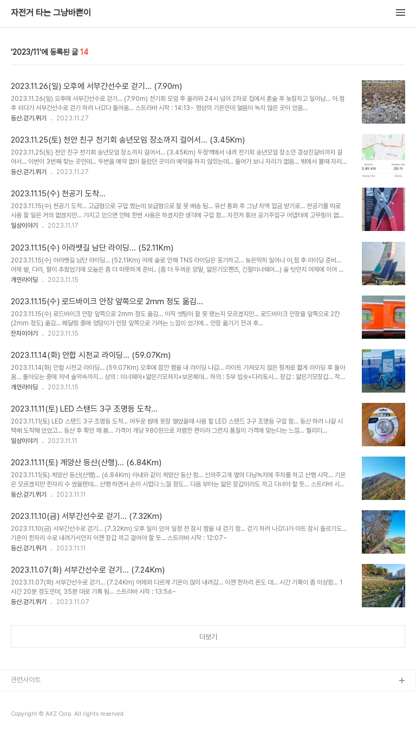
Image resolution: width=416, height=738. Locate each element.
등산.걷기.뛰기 (29, 118)
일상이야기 (24, 225)
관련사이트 (26, 680)
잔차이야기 (24, 333)
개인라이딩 (24, 280)
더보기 (208, 637)
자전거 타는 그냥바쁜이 (51, 13)
